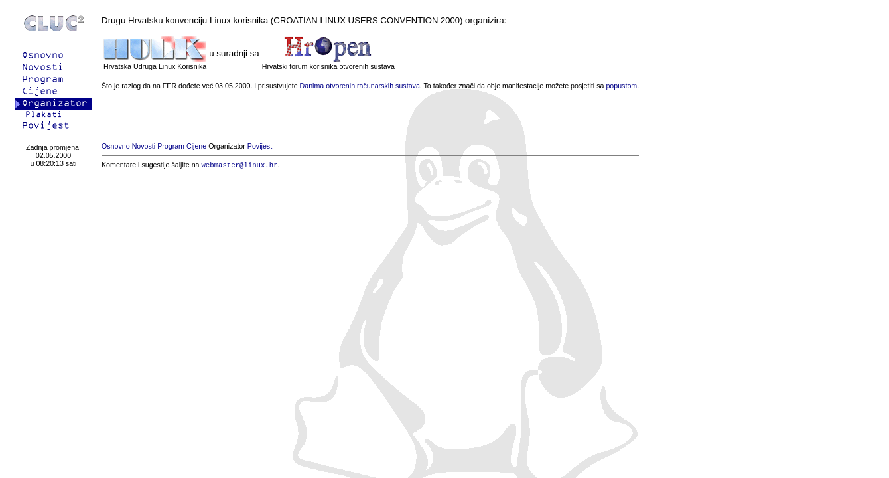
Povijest (259, 146)
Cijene (196, 146)
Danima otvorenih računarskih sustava (360, 86)
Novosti (144, 146)
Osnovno (116, 146)
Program (170, 146)
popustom (621, 86)
